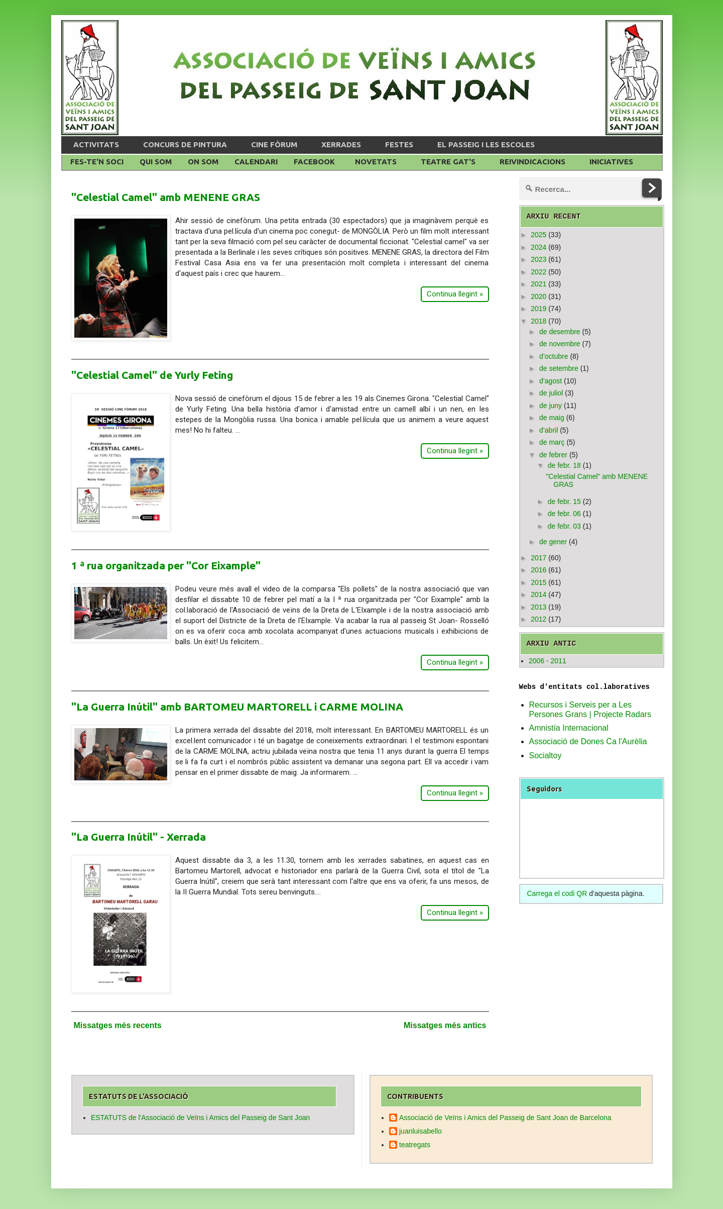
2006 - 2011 (547, 661)
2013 (538, 607)
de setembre (558, 368)
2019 (538, 309)
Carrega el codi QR (557, 893)
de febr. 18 (564, 465)
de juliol (551, 393)
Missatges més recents (118, 1025)
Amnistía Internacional (569, 728)
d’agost (550, 381)
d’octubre (553, 356)
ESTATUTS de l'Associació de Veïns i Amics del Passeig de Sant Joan (200, 1118)
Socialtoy (545, 755)
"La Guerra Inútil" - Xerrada (138, 837)
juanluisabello (420, 1131)
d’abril (548, 430)
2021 (538, 284)
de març (552, 442)
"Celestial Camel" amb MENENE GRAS (165, 197)
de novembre (559, 344)
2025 (538, 235)
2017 (538, 558)
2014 (538, 594)
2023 (538, 259)
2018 (538, 321)
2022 (538, 272)
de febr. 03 (564, 526)
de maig (551, 418)
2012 (538, 619)
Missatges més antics (445, 1025)
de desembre (559, 332)
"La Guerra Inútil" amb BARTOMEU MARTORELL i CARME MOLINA (237, 706)
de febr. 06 (564, 514)
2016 (538, 570)
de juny (550, 405)
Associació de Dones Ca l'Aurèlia (588, 741)
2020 (538, 296)
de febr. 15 (564, 501)
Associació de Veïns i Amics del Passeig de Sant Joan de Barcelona (505, 1118)
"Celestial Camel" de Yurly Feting (152, 375)
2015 (538, 582)
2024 (538, 247)
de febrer (553, 455)
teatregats (414, 1145)
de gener (553, 542)
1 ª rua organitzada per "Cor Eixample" (166, 565)
